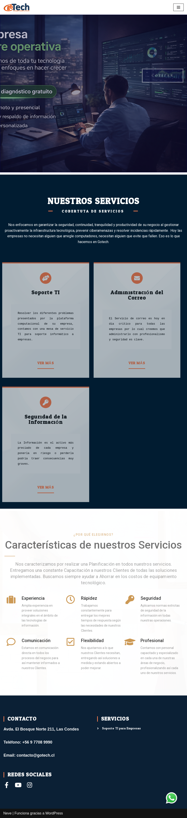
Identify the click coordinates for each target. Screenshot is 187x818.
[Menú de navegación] (178, 7)
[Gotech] (16, 7)
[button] (45, 363)
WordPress (54, 813)
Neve (7, 813)
